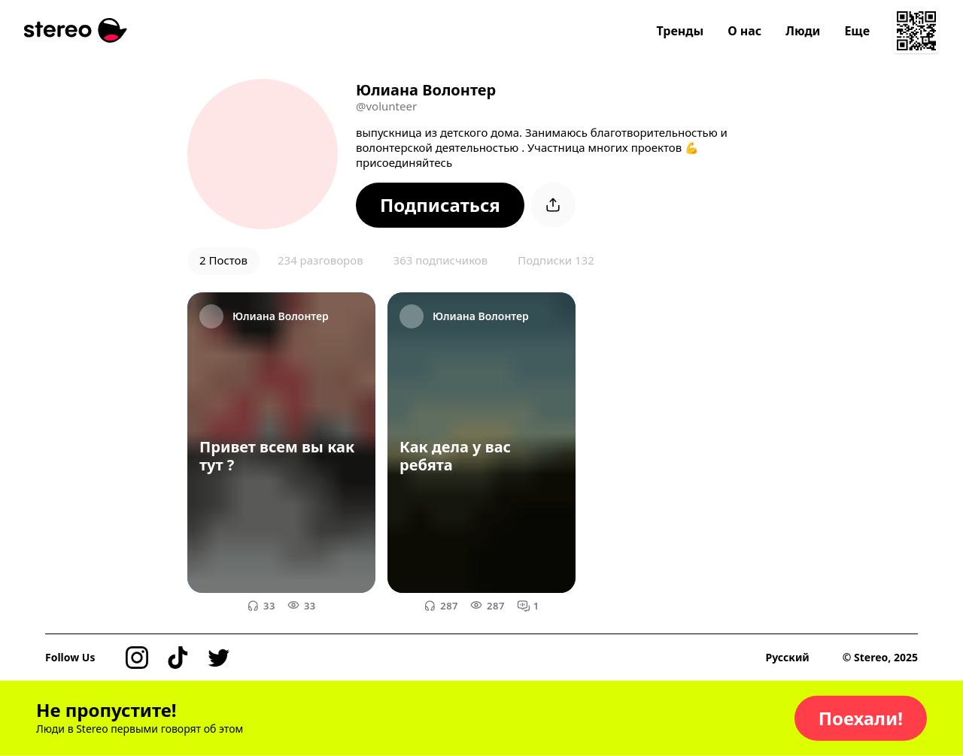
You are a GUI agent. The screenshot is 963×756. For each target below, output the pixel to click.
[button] (440, 205)
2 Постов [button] (223, 260)
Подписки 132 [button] (556, 260)
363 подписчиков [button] (440, 260)
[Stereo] (75, 30)
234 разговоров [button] (320, 260)
